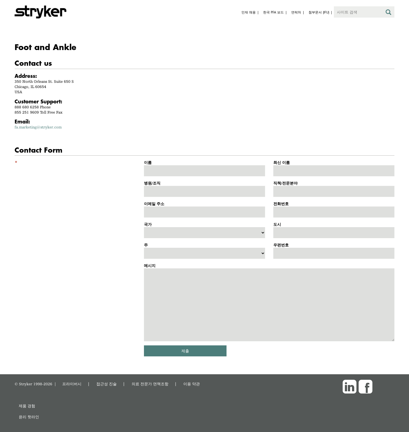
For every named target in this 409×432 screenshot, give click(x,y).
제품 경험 (27, 405)
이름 (148, 162)
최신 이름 (281, 162)
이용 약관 (191, 383)
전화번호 (281, 204)
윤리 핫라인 (29, 416)
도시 (277, 224)
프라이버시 (71, 383)
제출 (185, 350)
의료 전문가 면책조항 (150, 383)
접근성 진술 (106, 383)
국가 (148, 224)
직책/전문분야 (285, 183)
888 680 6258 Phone (33, 107)
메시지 (150, 265)
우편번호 (281, 245)
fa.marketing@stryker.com (38, 127)
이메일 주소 (154, 204)
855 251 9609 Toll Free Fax (38, 112)
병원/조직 (152, 183)
